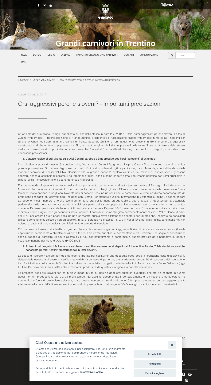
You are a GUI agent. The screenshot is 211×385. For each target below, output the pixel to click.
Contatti (129, 54)
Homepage (23, 79)
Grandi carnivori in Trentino (105, 43)
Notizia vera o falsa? (44, 79)
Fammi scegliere (154, 373)
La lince (65, 54)
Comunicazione (149, 54)
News (24, 54)
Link (23, 61)
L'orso (37, 54)
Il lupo (51, 54)
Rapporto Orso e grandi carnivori (97, 54)
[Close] (171, 344)
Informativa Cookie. (92, 371)
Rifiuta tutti (155, 363)
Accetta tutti (154, 354)
